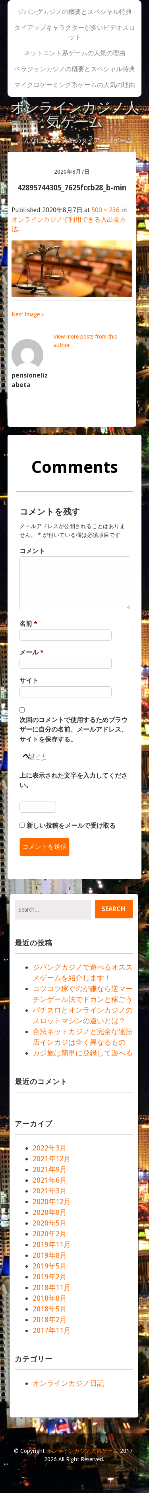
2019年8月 (50, 1255)
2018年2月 (50, 1319)
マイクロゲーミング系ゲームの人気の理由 (74, 85)
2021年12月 (52, 1158)
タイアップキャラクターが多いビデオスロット (74, 32)
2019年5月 (50, 1266)
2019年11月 (52, 1244)
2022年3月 (50, 1148)
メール (31, 652)
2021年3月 (50, 1191)
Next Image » (28, 314)
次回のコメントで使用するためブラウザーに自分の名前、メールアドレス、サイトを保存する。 (73, 729)
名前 (28, 623)
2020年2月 (50, 1234)
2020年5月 (50, 1223)
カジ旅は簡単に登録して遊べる (83, 1053)
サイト (29, 680)
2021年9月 (50, 1169)
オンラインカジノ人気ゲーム (74, 115)
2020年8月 (50, 1212)
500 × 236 (105, 210)
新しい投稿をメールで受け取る (71, 825)
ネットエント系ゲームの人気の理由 (75, 53)
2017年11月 (52, 1330)
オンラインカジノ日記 (68, 1383)
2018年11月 (52, 1287)
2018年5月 (50, 1309)
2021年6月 (50, 1180)
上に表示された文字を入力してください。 (73, 780)
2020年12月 (52, 1201)
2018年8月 (50, 1298)
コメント (32, 551)
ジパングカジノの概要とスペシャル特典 (74, 11)
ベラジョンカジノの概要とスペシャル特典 (74, 69)
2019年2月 (50, 1276)
